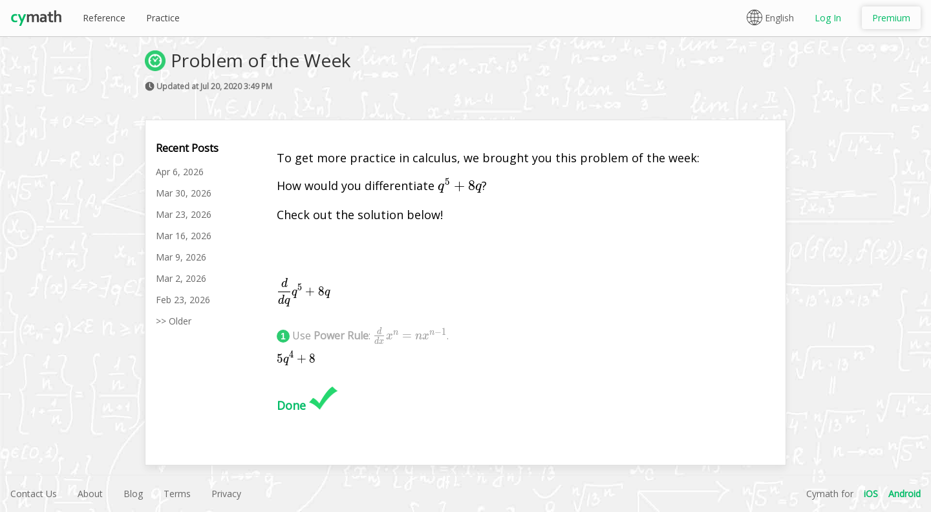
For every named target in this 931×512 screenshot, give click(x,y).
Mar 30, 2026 (183, 193)
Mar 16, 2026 (183, 235)
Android (904, 493)
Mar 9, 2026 (181, 257)
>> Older (173, 321)
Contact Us (33, 493)
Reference (104, 18)
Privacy (226, 493)
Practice (163, 18)
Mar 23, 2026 (183, 214)
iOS (871, 493)
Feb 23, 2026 (183, 299)
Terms (177, 493)
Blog (133, 493)
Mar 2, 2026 (181, 278)
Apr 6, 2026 (180, 171)
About (90, 493)
